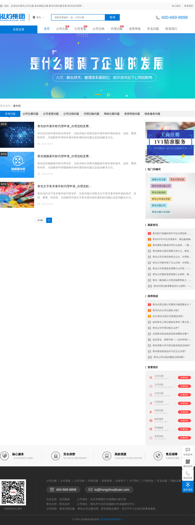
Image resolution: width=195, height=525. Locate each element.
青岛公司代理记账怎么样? (166, 328)
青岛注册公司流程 (161, 212)
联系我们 (188, 6)
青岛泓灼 (5, 105)
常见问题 (153, 28)
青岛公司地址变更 (161, 199)
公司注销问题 (71, 113)
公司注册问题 (30, 113)
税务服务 (158, 419)
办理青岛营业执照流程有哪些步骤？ (171, 333)
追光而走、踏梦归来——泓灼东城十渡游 (173, 339)
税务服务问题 (152, 113)
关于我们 (134, 480)
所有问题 (10, 113)
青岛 (38, 17)
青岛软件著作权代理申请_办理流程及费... (64, 126)
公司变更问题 (51, 113)
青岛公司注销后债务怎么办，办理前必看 (173, 256)
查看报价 (184, 377)
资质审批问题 (132, 113)
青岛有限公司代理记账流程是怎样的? (171, 345)
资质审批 (135, 28)
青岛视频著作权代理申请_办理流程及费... (64, 156)
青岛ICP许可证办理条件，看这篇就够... (172, 239)
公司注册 (62, 28)
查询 (112, 17)
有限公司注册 (159, 179)
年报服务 (158, 427)
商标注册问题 (112, 113)
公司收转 (158, 401)
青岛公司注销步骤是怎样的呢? (169, 357)
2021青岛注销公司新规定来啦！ (169, 316)
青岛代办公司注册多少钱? (166, 310)
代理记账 (117, 28)
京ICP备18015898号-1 (111, 519)
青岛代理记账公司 (161, 186)
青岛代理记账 (177, 179)
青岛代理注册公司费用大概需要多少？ (172, 304)
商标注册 (176, 480)
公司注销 (98, 28)
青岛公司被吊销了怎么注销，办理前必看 (173, 262)
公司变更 (80, 28)
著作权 (17, 105)
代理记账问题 (91, 113)
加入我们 (176, 6)
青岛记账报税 (159, 192)
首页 (47, 28)
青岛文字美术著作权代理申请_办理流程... (64, 186)
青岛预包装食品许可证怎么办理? (169, 351)
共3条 (40, 220)
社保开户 (120, 480)
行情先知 (148, 480)
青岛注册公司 (159, 205)
